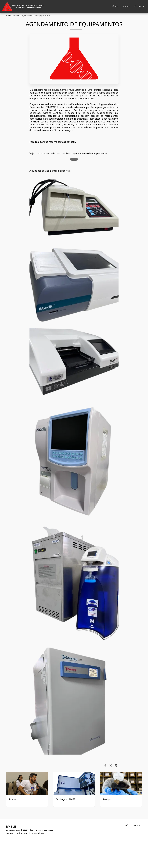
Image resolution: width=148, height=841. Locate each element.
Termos (9, 833)
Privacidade (22, 833)
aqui (73, 141)
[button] (135, 6)
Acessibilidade (38, 833)
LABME (16, 15)
